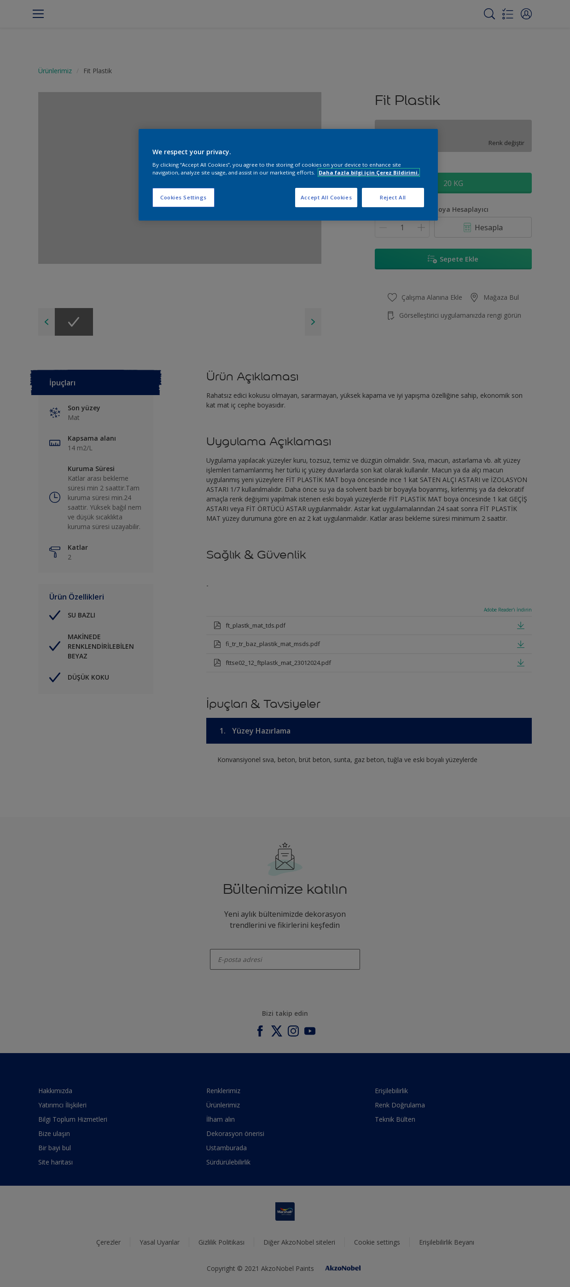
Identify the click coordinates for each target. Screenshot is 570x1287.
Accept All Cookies (326, 197)
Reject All (393, 197)
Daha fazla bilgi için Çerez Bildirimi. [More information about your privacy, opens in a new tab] (369, 172)
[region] (288, 175)
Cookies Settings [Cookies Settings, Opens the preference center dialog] (183, 197)
